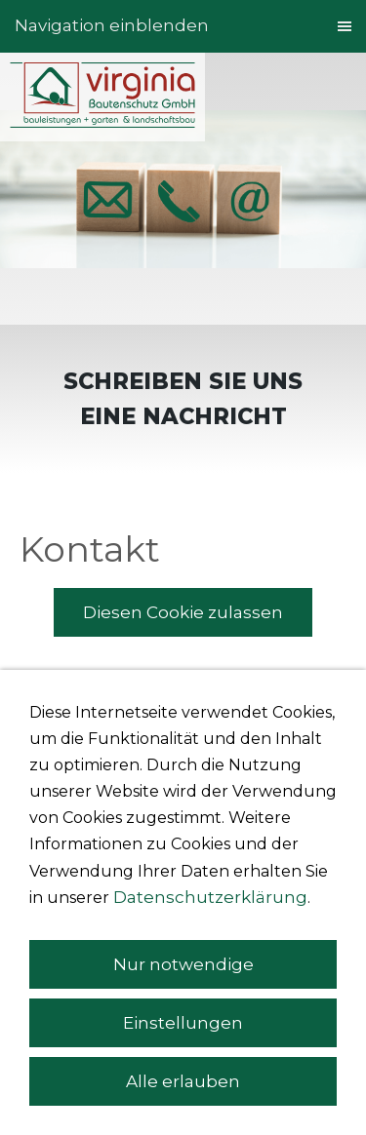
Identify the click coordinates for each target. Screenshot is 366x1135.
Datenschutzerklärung (210, 897)
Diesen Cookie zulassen (183, 612)
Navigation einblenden (112, 25)
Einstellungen (183, 1023)
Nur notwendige (183, 964)
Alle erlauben (183, 1081)
